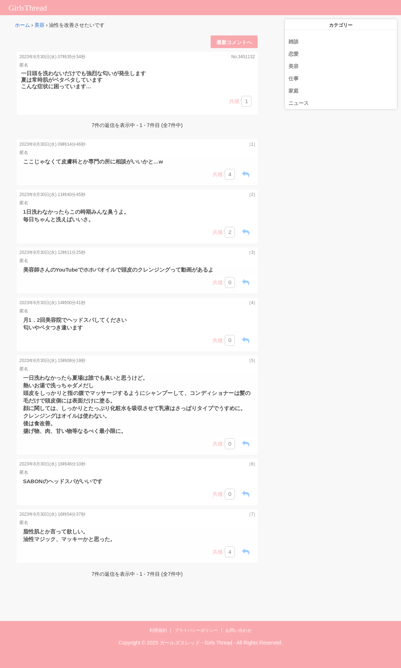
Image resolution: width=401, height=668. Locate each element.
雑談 (293, 41)
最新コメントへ (234, 42)
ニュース (298, 103)
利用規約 (158, 630)
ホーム (22, 25)
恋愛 (293, 54)
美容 (39, 25)
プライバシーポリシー (196, 630)
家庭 (293, 91)
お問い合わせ (238, 630)
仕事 (293, 78)
